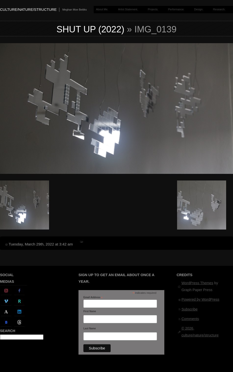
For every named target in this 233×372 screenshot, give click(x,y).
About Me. (102, 9)
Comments (190, 319)
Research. (219, 9)
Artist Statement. (128, 9)
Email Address (93, 297)
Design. (198, 9)
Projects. (153, 9)
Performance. (176, 9)
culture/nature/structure (28, 9)
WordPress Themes (197, 283)
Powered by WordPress (200, 299)
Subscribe (189, 309)
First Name (89, 311)
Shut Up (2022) (90, 29)
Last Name (89, 328)
